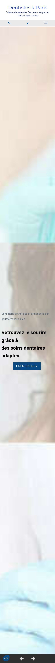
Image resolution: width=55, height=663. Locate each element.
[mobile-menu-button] (46, 23)
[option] (27, 340)
